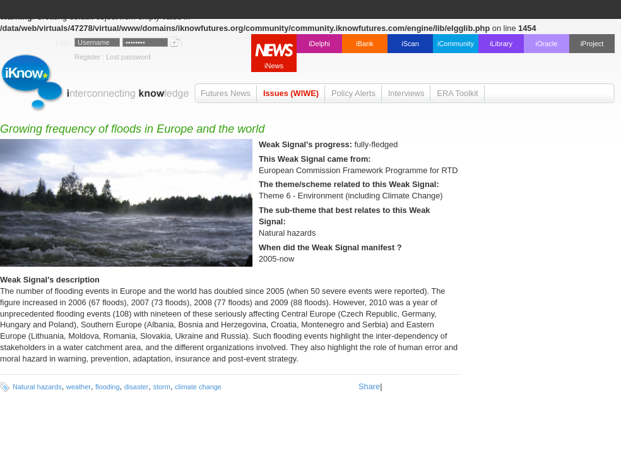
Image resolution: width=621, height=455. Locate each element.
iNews (273, 66)
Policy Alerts (353, 93)
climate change (198, 387)
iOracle (547, 43)
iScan (410, 43)
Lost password (128, 57)
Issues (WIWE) (291, 93)
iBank (365, 43)
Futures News (226, 93)
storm (161, 387)
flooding (107, 387)
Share (369, 386)
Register (87, 57)
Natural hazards (37, 387)
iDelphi (319, 43)
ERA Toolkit (457, 93)
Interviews (406, 93)
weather (78, 387)
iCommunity (455, 43)
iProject (592, 43)
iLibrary (501, 43)
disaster (136, 387)
